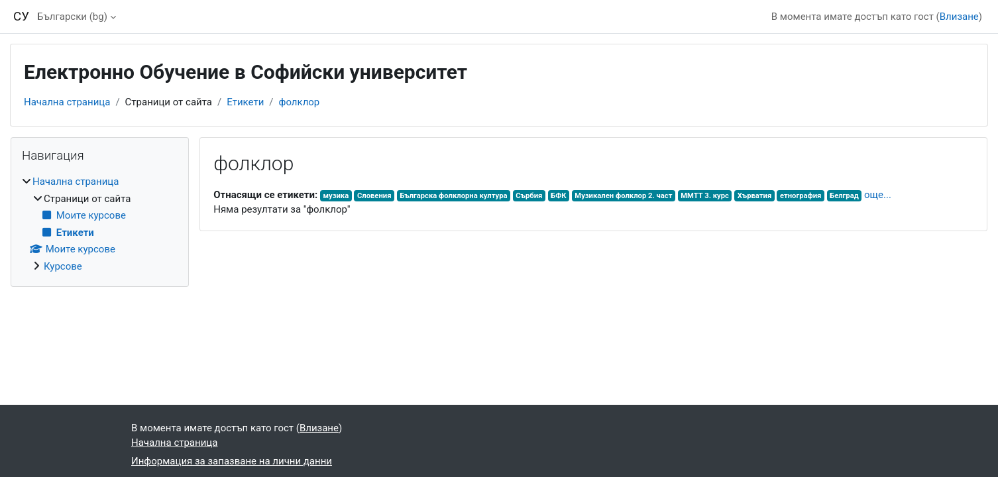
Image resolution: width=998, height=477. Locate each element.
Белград (844, 195)
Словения (374, 195)
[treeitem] (100, 224)
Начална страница (67, 102)
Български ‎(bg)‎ (72, 17)
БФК (559, 195)
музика (336, 195)
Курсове (63, 266)
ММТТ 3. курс (705, 195)
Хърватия (755, 195)
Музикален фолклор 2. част (623, 195)
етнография (800, 195)
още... (877, 195)
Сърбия (529, 195)
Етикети (245, 102)
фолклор (299, 102)
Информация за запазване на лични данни (231, 461)
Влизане (959, 17)
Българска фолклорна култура (453, 195)
